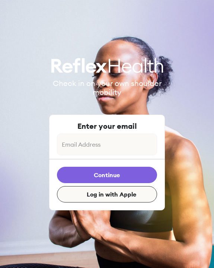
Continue (107, 175)
